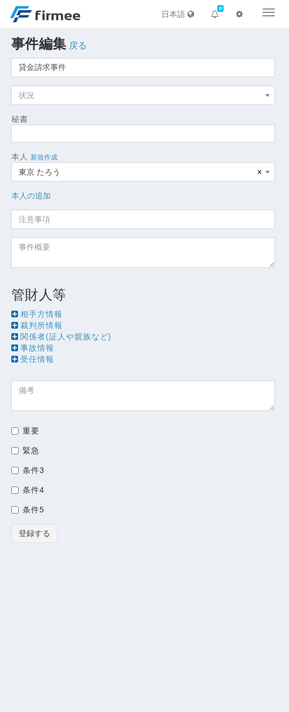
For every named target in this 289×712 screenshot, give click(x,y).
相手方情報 (41, 314)
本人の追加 (31, 195)
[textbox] (143, 95)
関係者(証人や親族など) (65, 336)
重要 (25, 430)
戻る (78, 45)
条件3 (28, 470)
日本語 (177, 14)
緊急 (25, 450)
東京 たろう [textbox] (140, 172)
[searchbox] (18, 133)
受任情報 (37, 359)
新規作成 (44, 157)
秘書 (19, 118)
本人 (19, 156)
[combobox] (143, 95)
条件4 (28, 489)
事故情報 (37, 347)
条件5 (28, 509)
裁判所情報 (41, 325)
